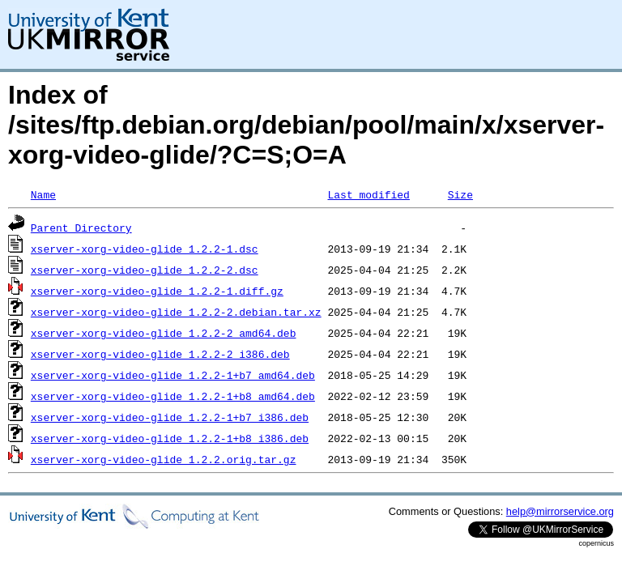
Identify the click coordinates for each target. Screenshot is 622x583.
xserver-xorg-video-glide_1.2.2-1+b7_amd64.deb (173, 375)
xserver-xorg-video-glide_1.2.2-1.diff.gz (157, 290)
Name (43, 194)
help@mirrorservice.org (560, 511)
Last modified (368, 194)
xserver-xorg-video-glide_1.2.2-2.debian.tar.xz (176, 311)
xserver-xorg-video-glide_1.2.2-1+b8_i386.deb (170, 438)
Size (460, 194)
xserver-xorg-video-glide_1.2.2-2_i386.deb (160, 354)
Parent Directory (81, 227)
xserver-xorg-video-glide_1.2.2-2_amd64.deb (163, 333)
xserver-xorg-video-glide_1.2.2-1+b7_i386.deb (170, 417)
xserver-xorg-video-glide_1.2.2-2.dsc (144, 269)
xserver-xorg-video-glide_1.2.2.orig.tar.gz (163, 459)
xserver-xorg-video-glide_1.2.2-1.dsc (144, 248)
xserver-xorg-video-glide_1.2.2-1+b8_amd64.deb (173, 396)
